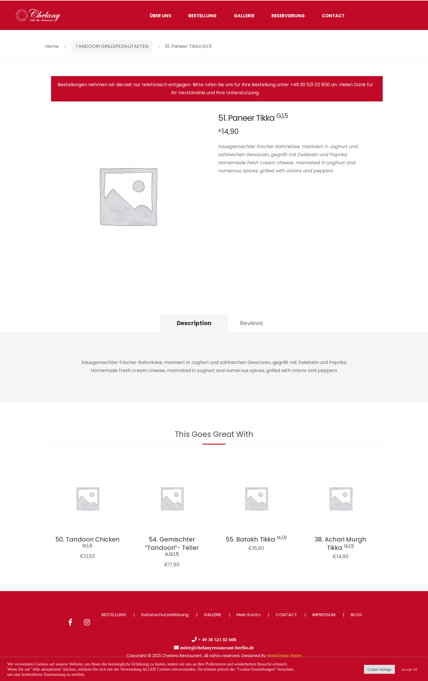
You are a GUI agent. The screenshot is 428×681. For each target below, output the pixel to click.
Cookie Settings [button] (379, 669)
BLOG (356, 615)
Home (52, 46)
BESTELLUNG (202, 16)
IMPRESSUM (323, 615)
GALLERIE (244, 16)
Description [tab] (194, 323)
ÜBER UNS (160, 16)
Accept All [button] (409, 669)
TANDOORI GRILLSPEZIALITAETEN (112, 46)
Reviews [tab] (251, 323)
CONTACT (333, 16)
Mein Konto (248, 615)
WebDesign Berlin (284, 656)
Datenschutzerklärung (165, 615)
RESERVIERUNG (288, 16)
